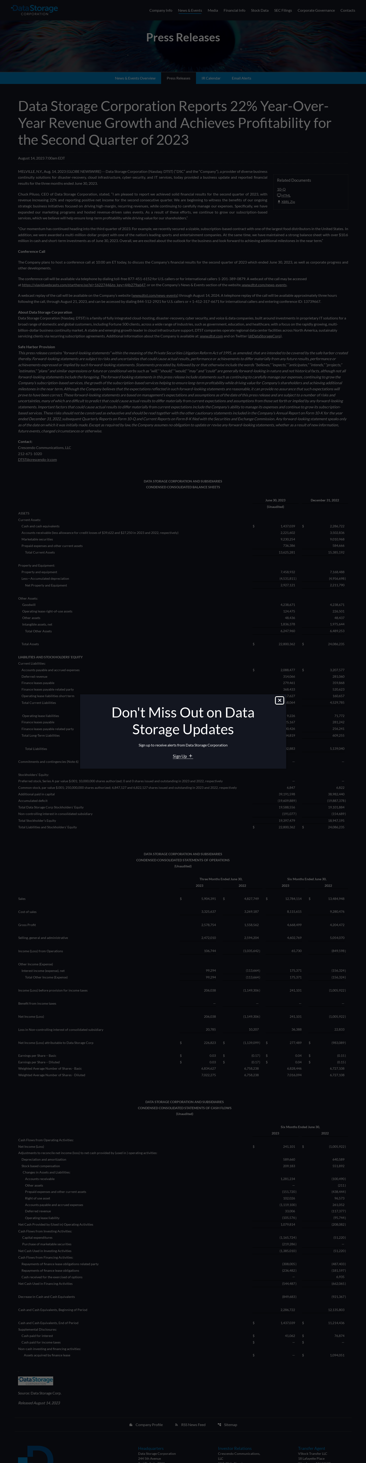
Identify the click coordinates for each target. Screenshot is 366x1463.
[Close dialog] (279, 701)
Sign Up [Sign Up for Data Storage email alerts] (180, 756)
